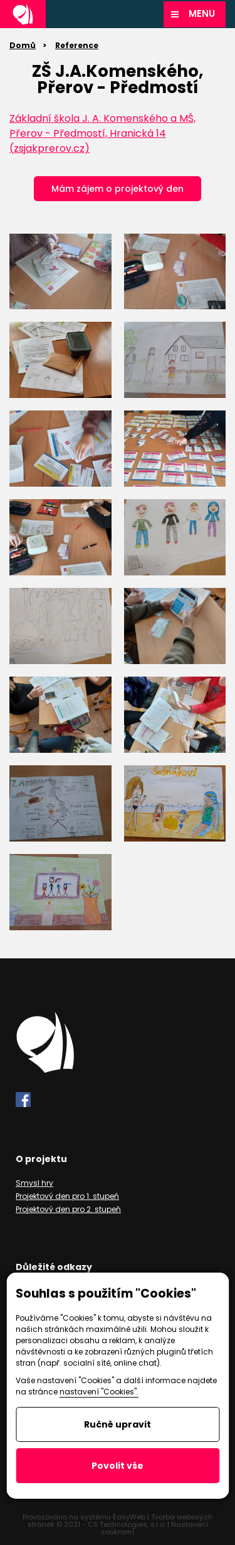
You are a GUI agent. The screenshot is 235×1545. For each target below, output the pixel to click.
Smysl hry (34, 1183)
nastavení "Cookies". (99, 1391)
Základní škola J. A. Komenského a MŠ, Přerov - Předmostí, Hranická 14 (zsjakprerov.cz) (102, 133)
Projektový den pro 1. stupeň (67, 1196)
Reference (76, 45)
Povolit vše (117, 1465)
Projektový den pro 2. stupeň (68, 1209)
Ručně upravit (117, 1424)
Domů (22, 45)
